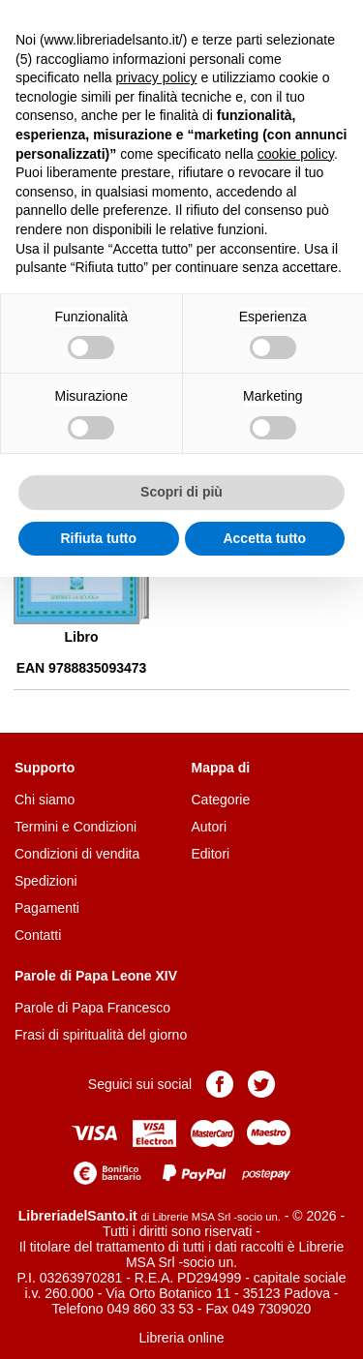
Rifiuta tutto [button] (98, 538)
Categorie (221, 799)
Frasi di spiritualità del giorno (101, 1034)
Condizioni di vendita (77, 853)
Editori (211, 853)
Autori (209, 826)
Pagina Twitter (261, 1084)
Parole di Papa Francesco (92, 1007)
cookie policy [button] (295, 154)
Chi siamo (45, 799)
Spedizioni (46, 881)
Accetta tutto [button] (264, 538)
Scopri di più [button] (181, 491)
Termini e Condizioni (75, 826)
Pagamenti (47, 908)
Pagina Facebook (219, 1084)
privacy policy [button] (156, 77)
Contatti (38, 935)
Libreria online (182, 1337)
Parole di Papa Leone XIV (96, 975)
